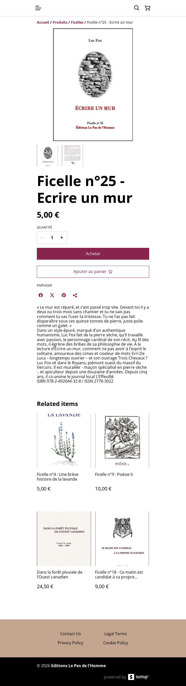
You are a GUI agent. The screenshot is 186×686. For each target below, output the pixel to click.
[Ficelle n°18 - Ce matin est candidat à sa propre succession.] (122, 555)
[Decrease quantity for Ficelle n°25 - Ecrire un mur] (42, 237)
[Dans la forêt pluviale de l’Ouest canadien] (64, 555)
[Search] (136, 8)
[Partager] (75, 295)
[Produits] (60, 22)
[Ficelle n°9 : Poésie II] (122, 457)
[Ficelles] (77, 22)
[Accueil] (43, 22)
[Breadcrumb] (93, 22)
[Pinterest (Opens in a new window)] (63, 295)
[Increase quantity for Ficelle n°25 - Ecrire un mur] (62, 237)
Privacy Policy (70, 643)
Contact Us (70, 633)
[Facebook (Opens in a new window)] (40, 295)
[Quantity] (52, 237)
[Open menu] (38, 8)
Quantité (44, 227)
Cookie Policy (115, 643)
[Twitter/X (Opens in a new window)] (52, 295)
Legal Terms (115, 633)
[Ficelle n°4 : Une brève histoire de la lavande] (64, 457)
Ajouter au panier (93, 271)
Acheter (93, 253)
